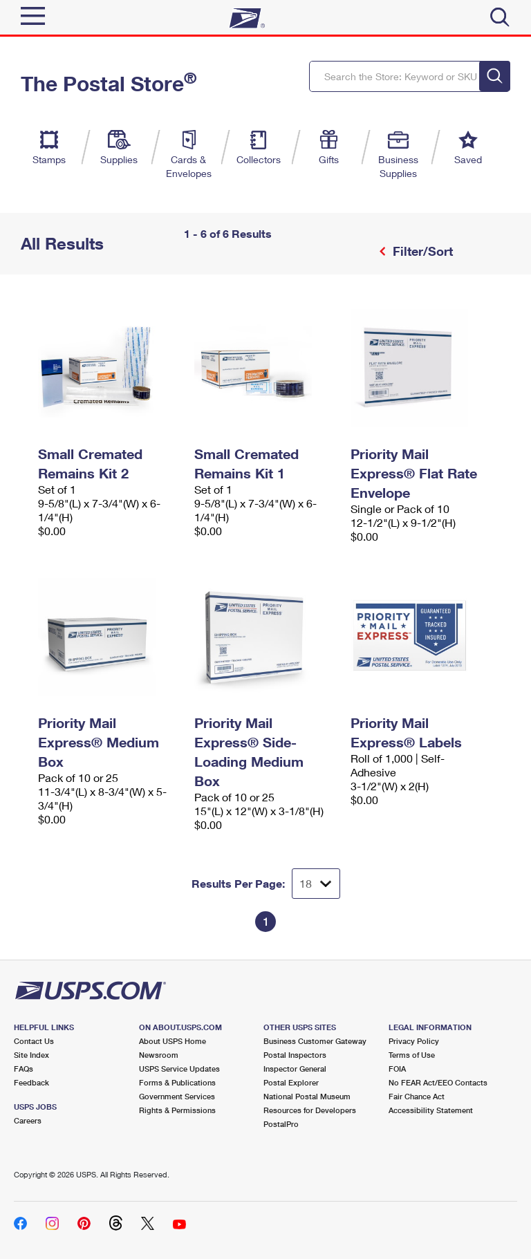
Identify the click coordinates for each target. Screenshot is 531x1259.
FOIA (397, 1068)
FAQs (23, 1068)
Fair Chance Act (417, 1096)
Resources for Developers (309, 1110)
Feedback (31, 1082)
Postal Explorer (291, 1082)
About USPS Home (172, 1040)
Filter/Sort (421, 251)
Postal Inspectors (294, 1054)
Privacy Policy (414, 1040)
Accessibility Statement (431, 1110)
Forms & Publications (177, 1082)
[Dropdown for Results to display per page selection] (316, 883)
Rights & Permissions (177, 1110)
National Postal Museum (307, 1096)
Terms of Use (412, 1054)
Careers (27, 1120)
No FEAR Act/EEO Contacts (438, 1082)
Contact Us (34, 1040)
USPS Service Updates (179, 1068)
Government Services (177, 1096)
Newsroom (158, 1054)
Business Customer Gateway (314, 1040)
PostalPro (281, 1123)
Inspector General (294, 1068)
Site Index (31, 1054)
